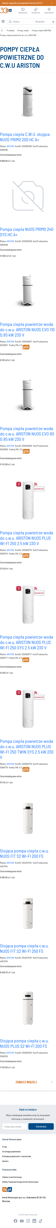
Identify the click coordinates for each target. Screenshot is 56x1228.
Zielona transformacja (12, 1177)
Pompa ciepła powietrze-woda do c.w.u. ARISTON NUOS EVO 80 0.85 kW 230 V (27, 434)
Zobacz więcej (26, 1082)
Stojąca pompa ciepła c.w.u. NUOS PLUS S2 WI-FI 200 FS (24, 1043)
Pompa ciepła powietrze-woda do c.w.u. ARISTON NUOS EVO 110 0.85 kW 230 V (27, 329)
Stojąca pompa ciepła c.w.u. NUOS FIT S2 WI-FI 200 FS (24, 853)
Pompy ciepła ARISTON (41, 30)
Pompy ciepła (23, 30)
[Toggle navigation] (3, 19)
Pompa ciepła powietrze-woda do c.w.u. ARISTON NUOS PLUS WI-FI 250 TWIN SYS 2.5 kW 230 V (26, 749)
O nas (4, 1146)
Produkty (10, 30)
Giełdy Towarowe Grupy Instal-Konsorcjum (20, 1182)
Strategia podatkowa (11, 1151)
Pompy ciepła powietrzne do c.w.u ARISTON (18, 35)
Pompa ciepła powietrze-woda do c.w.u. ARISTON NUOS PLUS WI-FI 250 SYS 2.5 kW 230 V (26, 642)
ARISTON (10, 146)
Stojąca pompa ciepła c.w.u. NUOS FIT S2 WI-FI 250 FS (24, 948)
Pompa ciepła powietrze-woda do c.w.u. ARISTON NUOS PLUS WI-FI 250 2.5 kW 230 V (26, 538)
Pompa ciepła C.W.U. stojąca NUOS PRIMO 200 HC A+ (25, 136)
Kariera (5, 1161)
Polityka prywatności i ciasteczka (16, 1156)
